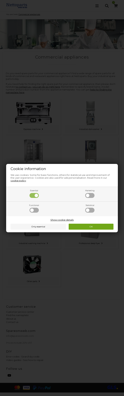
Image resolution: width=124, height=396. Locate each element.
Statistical (89, 208)
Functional (34, 208)
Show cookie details (62, 219)
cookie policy (18, 180)
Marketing (89, 193)
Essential (34, 193)
